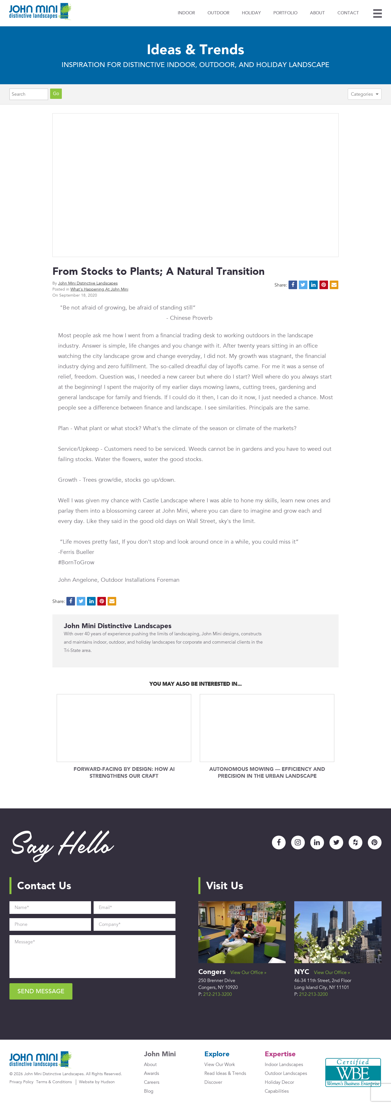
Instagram (298, 842)
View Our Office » (248, 972)
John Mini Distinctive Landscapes (88, 283)
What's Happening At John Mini (99, 289)
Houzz (355, 842)
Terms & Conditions (54, 1081)
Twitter (336, 842)
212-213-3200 (217, 994)
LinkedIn (317, 842)
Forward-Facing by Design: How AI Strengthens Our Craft (124, 773)
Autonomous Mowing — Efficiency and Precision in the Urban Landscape (267, 773)
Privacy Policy (21, 1081)
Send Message (40, 991)
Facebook (279, 842)
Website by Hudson (97, 1081)
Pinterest (375, 842)
